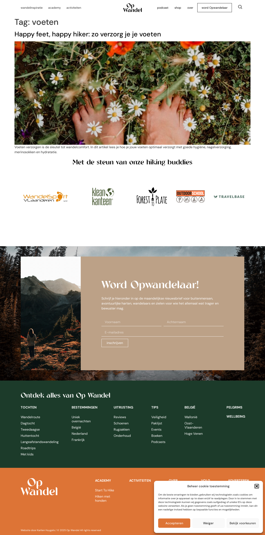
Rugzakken (122, 429)
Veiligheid (158, 417)
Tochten (29, 407)
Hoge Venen (193, 433)
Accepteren (174, 523)
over (190, 8)
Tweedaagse (30, 429)
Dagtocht (28, 423)
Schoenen (121, 423)
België (76, 427)
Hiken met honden (102, 498)
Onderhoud (122, 435)
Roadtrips (28, 448)
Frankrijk (78, 440)
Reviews (120, 417)
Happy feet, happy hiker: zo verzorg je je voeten (87, 34)
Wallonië (190, 417)
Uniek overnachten (81, 419)
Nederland (80, 433)
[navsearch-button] (240, 8)
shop (178, 8)
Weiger (208, 523)
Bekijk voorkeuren (243, 523)
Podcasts (158, 442)
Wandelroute (30, 417)
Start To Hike (104, 490)
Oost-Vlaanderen (193, 425)
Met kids (27, 454)
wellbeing (235, 416)
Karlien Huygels (46, 530)
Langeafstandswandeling (37, 442)
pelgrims (234, 407)
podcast (162, 8)
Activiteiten (140, 480)
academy (103, 480)
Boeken (156, 435)
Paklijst (156, 423)
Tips (154, 407)
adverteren (238, 480)
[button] (257, 486)
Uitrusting (123, 407)
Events (156, 429)
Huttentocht (30, 435)
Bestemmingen (85, 407)
